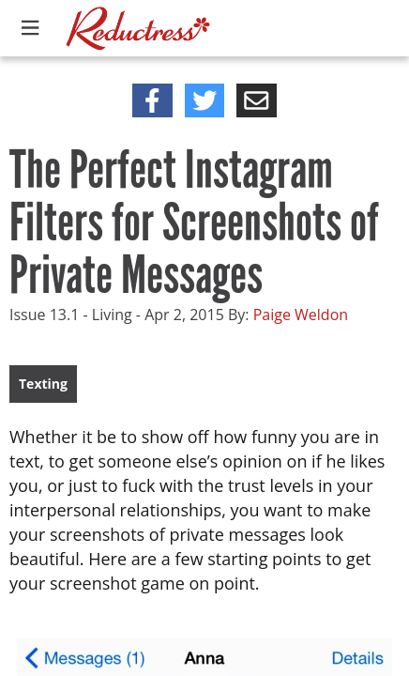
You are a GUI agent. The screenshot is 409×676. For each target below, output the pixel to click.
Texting (43, 383)
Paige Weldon (300, 314)
